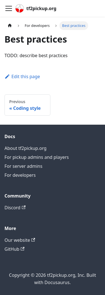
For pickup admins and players (36, 157)
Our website (19, 240)
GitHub (14, 249)
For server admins (23, 166)
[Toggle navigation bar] (8, 8)
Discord (14, 208)
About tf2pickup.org (25, 148)
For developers (20, 175)
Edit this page (22, 76)
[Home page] (9, 25)
